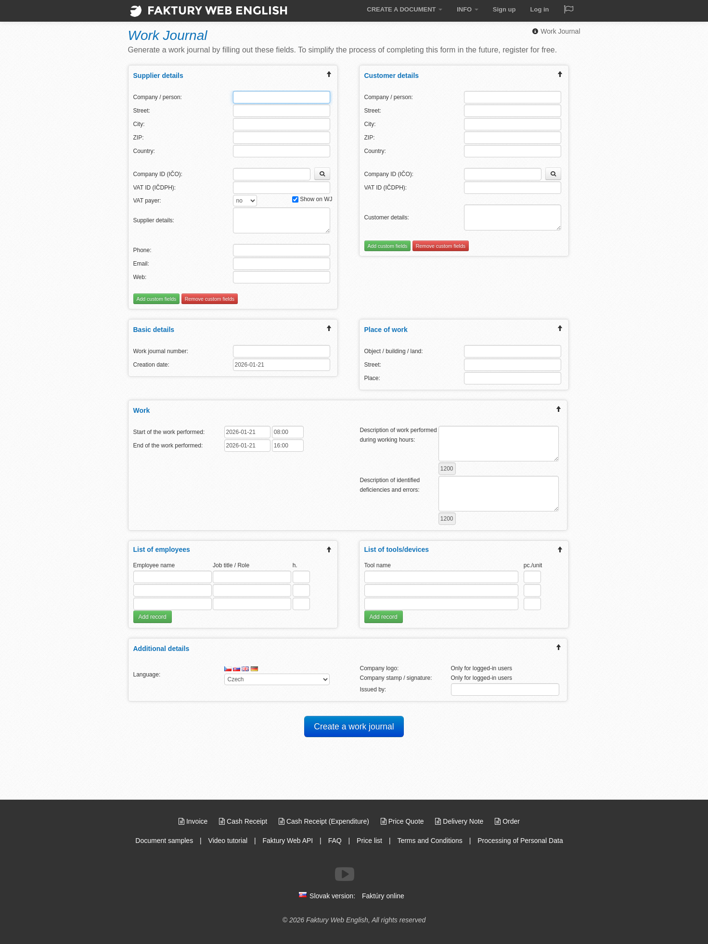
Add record (153, 616)
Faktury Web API (287, 840)
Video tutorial (227, 840)
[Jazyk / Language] (568, 10)
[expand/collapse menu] (329, 75)
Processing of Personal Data (520, 840)
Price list (369, 840)
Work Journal (556, 31)
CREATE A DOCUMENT (404, 9)
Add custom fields (157, 299)
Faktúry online (383, 896)
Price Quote (403, 821)
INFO (467, 9)
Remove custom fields (209, 299)
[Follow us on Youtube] (344, 874)
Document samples (164, 840)
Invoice (194, 821)
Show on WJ (312, 199)
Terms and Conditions (429, 840)
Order (507, 821)
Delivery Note (460, 821)
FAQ (335, 840)
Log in (539, 9)
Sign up (504, 9)
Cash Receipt (244, 821)
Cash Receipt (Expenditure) (325, 821)
